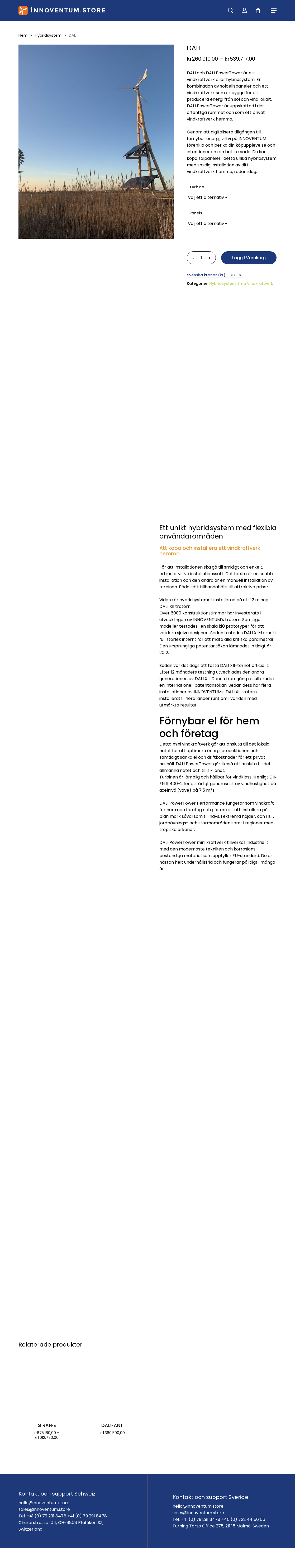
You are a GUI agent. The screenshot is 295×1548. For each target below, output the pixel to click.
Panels (195, 213)
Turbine (196, 187)
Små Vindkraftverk (255, 283)
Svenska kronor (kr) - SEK (211, 275)
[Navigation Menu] (274, 10)
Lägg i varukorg (249, 258)
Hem (22, 35)
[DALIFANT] (112, 1384)
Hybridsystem (48, 35)
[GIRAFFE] (47, 1384)
